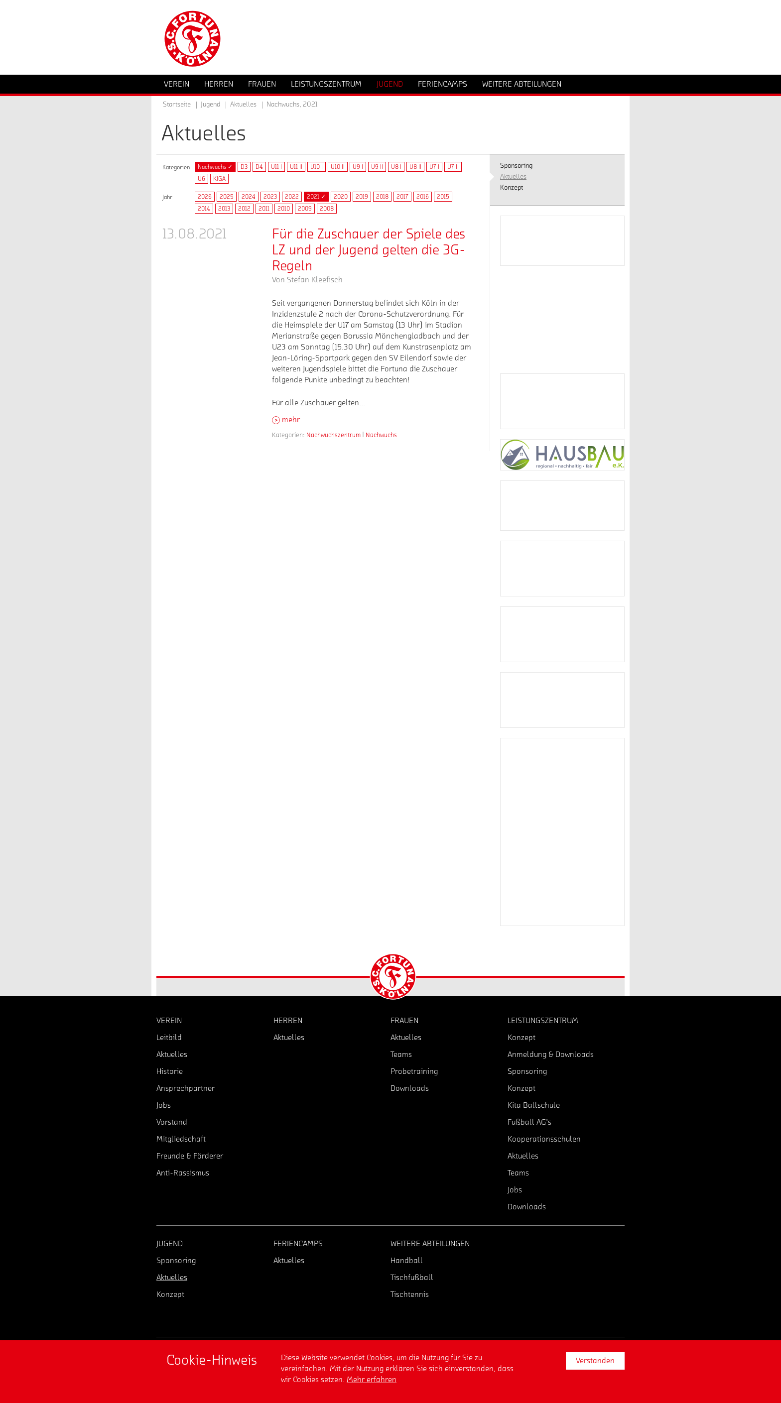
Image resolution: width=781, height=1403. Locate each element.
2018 (382, 197)
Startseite (177, 104)
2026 (205, 197)
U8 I (396, 167)
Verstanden (595, 1361)
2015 (443, 197)
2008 (327, 209)
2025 (227, 197)
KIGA (219, 179)
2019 (362, 197)
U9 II (377, 167)
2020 (341, 197)
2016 (422, 197)
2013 (224, 209)
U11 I (276, 167)
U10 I (316, 167)
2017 (402, 197)
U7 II (453, 167)
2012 (244, 209)
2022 (292, 197)
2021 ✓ (316, 197)
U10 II (338, 167)
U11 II (296, 167)
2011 (264, 209)
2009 (305, 209)
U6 (201, 179)
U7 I (434, 167)
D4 (259, 167)
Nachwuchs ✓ (215, 167)
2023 (270, 197)
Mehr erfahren (371, 1380)
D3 (244, 167)
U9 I (358, 167)
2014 (204, 209)
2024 (249, 197)
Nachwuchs (381, 435)
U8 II (415, 167)
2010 (283, 209)
